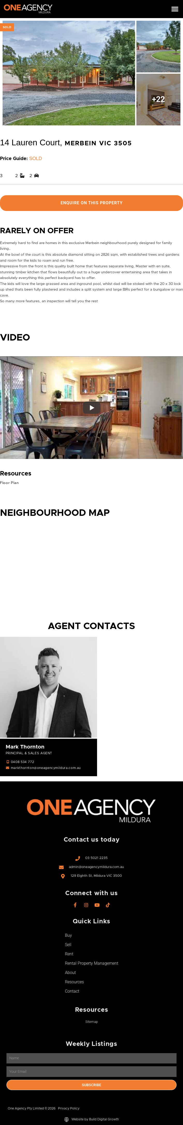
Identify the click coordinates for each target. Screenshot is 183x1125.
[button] (174, 9)
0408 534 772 (22, 762)
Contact (72, 991)
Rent (69, 954)
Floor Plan (9, 483)
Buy (68, 935)
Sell (68, 944)
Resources (74, 982)
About (70, 972)
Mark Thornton (25, 747)
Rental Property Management (91, 963)
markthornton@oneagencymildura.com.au (46, 768)
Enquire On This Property (92, 203)
